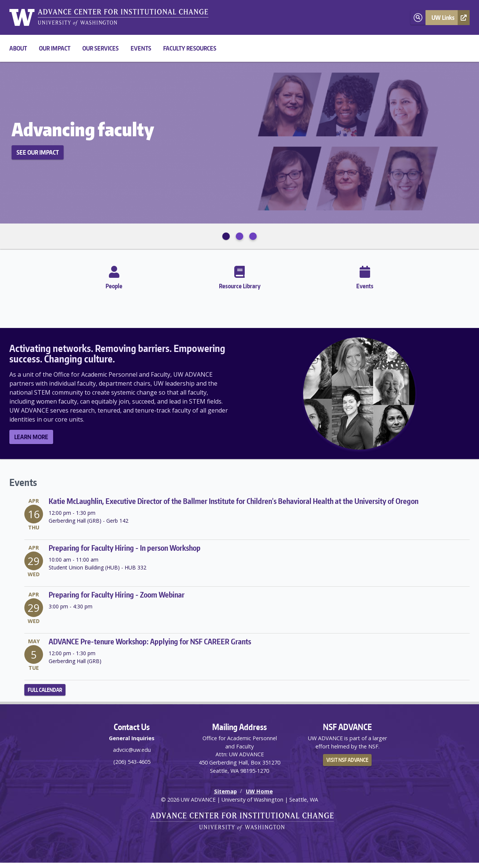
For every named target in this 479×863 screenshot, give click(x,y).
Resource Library (239, 276)
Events (141, 48)
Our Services (100, 48)
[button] (447, 17)
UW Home (259, 791)
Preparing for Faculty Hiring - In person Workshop (125, 548)
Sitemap (225, 791)
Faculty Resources (189, 48)
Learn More (31, 437)
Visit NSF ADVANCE (347, 759)
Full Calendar (45, 690)
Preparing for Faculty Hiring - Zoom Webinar (116, 594)
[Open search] (418, 17)
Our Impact (54, 48)
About (18, 48)
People (114, 276)
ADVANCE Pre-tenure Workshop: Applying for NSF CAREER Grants (150, 641)
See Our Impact (37, 152)
